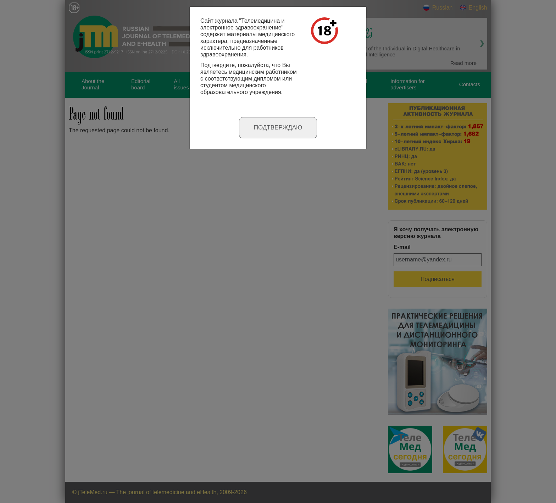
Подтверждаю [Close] (278, 127)
